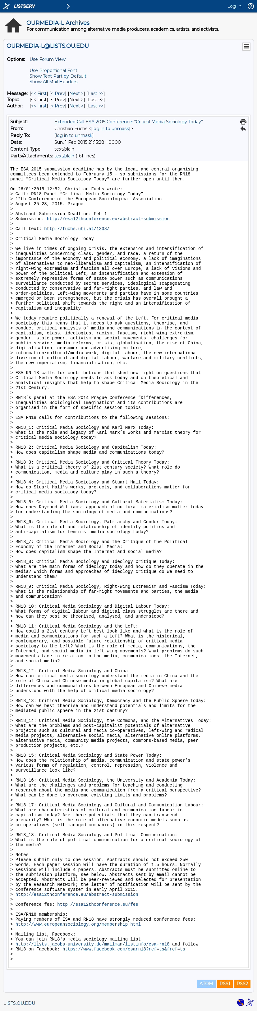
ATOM (206, 983)
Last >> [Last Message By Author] (95, 106)
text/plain (64, 156)
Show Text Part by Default (58, 76)
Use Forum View (48, 59)
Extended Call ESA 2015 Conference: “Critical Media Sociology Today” (128, 122)
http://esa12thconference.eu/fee (97, 904)
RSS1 (224, 983)
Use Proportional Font (53, 70)
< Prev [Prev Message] (58, 93)
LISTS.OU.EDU (19, 1003)
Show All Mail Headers (53, 81)
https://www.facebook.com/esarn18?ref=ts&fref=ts (123, 949)
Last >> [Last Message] (95, 93)
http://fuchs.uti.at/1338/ (76, 228)
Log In (234, 6)
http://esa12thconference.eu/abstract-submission (108, 218)
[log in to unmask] (111, 128)
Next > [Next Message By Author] (76, 106)
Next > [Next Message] (76, 93)
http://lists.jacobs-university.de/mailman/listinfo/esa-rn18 (93, 944)
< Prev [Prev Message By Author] (58, 106)
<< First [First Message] (39, 93)
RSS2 (242, 983)
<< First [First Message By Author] (39, 106)
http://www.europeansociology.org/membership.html (78, 924)
